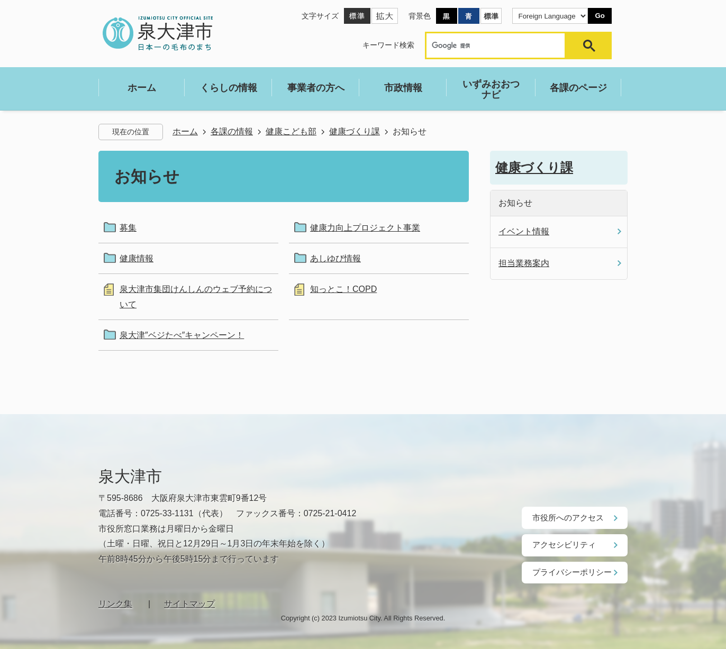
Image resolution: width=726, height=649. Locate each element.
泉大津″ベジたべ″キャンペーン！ (182, 335)
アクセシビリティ (562, 544)
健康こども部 (291, 131)
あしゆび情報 (335, 258)
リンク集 (115, 602)
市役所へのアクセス (565, 517)
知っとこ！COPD (343, 289)
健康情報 (136, 258)
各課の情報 (232, 131)
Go (600, 16)
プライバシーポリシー (569, 571)
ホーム (185, 131)
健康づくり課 (354, 131)
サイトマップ (189, 602)
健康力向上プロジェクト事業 (365, 227)
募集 (128, 227)
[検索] (498, 45)
